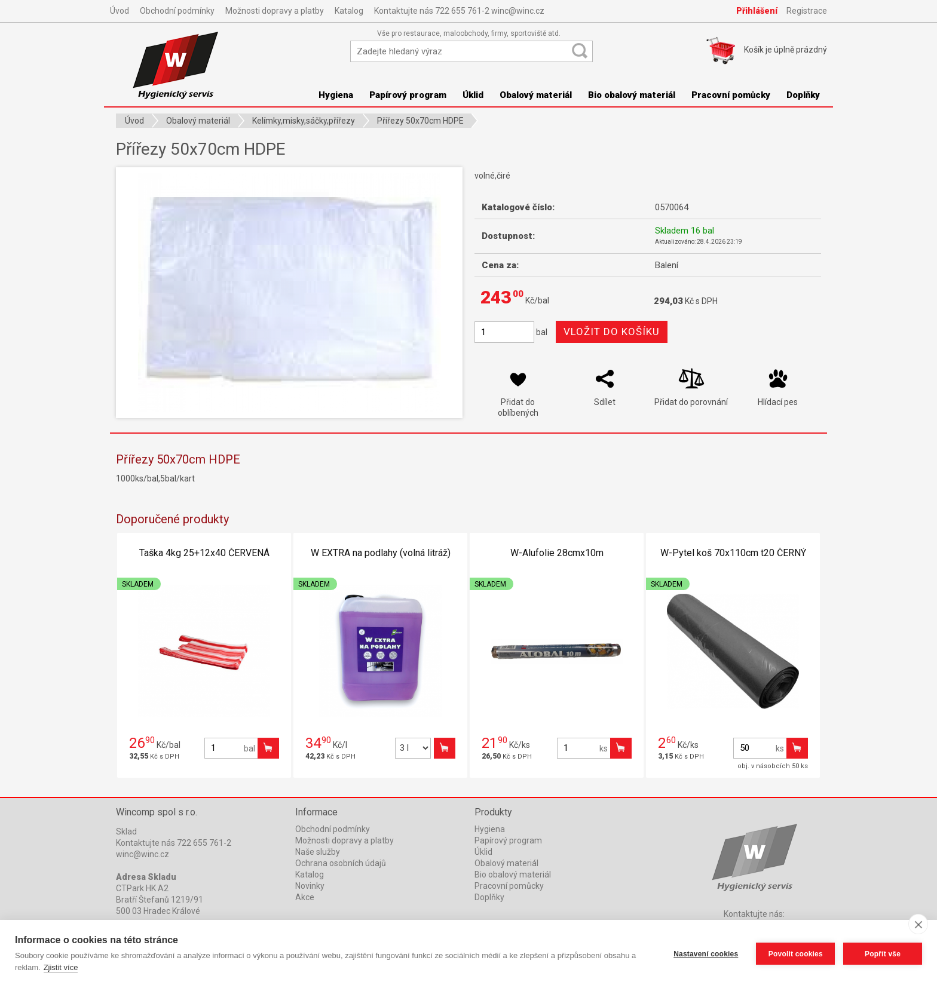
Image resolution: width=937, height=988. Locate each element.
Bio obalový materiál (631, 95)
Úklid (473, 95)
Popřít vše (883, 954)
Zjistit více (61, 967)
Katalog (349, 11)
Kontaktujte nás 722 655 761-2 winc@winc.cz (459, 11)
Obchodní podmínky (177, 11)
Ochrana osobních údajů (340, 863)
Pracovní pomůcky (730, 95)
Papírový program (407, 95)
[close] (918, 924)
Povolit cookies (795, 954)
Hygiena (336, 95)
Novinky (309, 886)
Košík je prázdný (785, 49)
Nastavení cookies (705, 954)
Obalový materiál (536, 95)
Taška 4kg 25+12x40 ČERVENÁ (204, 553)
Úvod (119, 11)
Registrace (806, 11)
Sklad (126, 831)
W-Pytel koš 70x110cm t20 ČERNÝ (733, 553)
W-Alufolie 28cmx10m (557, 553)
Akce (304, 897)
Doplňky (803, 95)
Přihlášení (756, 11)
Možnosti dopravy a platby (274, 11)
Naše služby (317, 852)
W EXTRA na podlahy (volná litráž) (381, 553)
